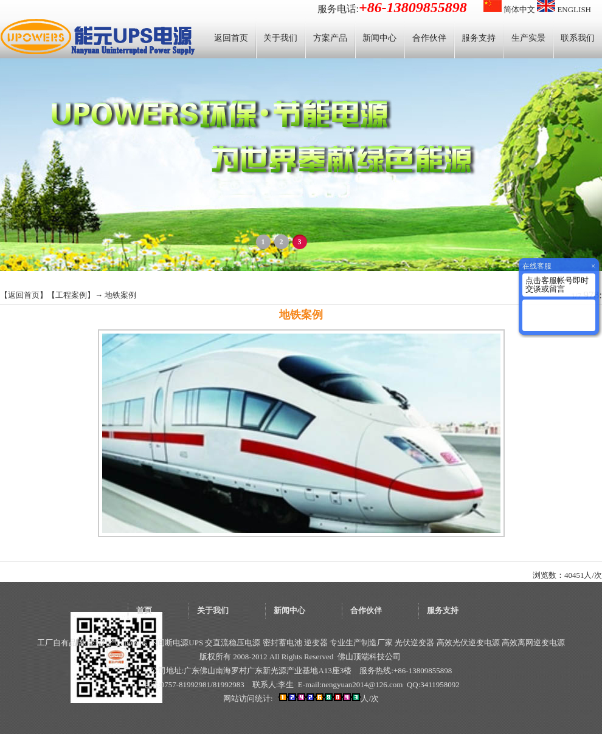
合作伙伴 (429, 38)
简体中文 (509, 9)
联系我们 (578, 38)
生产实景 (528, 38)
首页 (144, 610)
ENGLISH (564, 9)
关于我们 (280, 38)
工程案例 (71, 295)
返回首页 (231, 38)
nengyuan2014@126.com (362, 684)
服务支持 (479, 38)
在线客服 (537, 266)
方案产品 (330, 38)
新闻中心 (379, 38)
